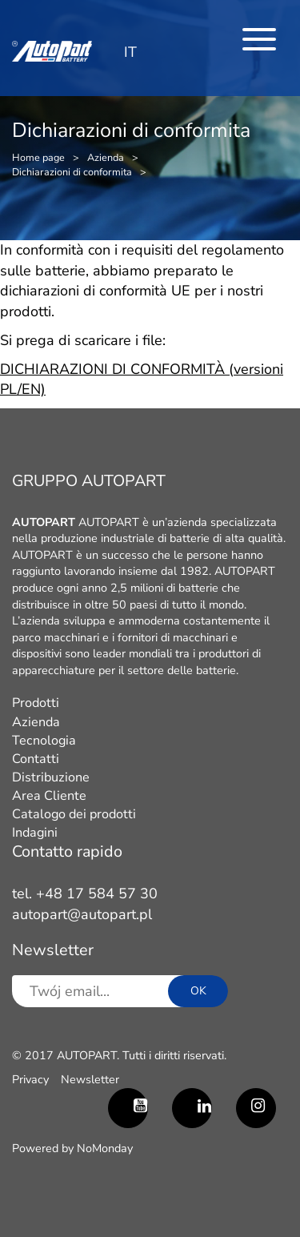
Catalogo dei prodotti (74, 814)
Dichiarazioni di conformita (72, 172)
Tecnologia (44, 740)
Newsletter (90, 1079)
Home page (38, 157)
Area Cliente (49, 796)
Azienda (105, 157)
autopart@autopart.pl (82, 914)
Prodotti (35, 703)
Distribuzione (51, 777)
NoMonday (105, 1148)
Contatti (35, 759)
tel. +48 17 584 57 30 (85, 893)
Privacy (30, 1079)
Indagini (35, 832)
